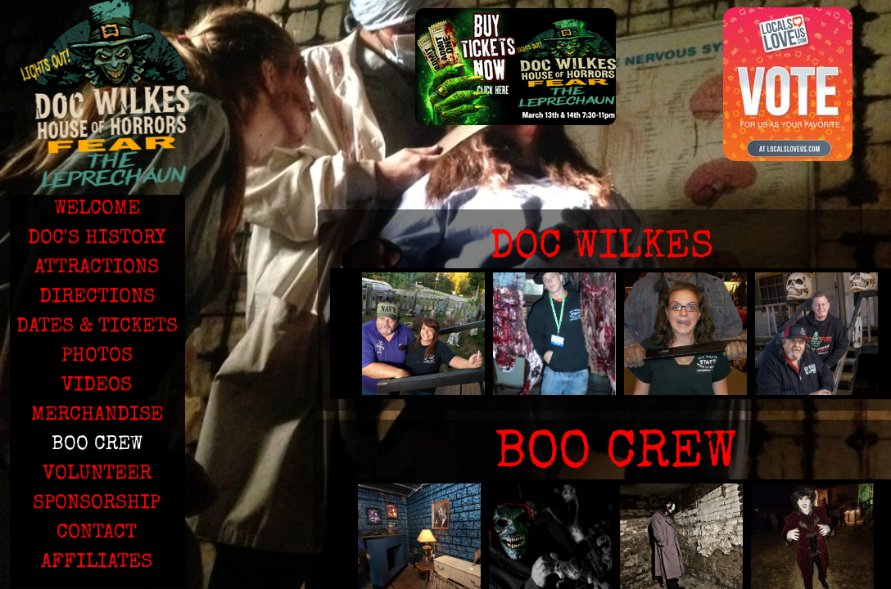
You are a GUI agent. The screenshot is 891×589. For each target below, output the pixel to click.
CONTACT (97, 533)
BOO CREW (97, 445)
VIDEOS (96, 386)
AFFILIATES (96, 563)
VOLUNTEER (97, 474)
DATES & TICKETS (97, 327)
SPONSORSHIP (97, 504)
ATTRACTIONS (96, 268)
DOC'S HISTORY (96, 239)
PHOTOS (97, 356)
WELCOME (97, 209)
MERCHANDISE (97, 415)
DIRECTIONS (97, 298)
